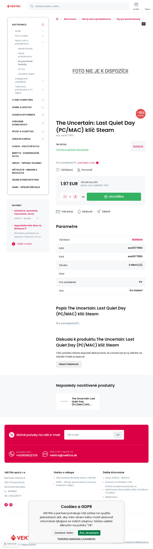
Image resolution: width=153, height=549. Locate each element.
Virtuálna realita (26, 73)
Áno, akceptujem (89, 533)
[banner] (14, 6)
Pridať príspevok (69, 364)
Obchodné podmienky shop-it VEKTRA (76, 477)
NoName (138, 146)
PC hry (21, 69)
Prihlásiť (118, 434)
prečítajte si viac (86, 162)
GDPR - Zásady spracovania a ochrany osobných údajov (76, 484)
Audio (18, 31)
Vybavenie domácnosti (19, 123)
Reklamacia (111, 497)
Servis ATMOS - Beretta (117, 477)
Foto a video (21, 35)
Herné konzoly (25, 48)
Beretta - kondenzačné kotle (25, 155)
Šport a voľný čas (23, 131)
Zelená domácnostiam (25, 179)
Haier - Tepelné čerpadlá (26, 187)
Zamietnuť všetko (64, 533)
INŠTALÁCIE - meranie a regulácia (24, 171)
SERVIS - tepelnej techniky (27, 163)
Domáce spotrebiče (23, 114)
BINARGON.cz (142, 542)
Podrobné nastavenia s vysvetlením (76, 539)
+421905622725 (27, 455)
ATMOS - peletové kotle (25, 146)
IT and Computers (22, 99)
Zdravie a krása (21, 138)
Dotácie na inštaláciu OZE (118, 482)
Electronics (70, 19)
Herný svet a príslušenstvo (96, 19)
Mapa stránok (29, 544)
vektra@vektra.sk (63, 455)
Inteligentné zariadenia (21, 80)
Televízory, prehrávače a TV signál (23, 89)
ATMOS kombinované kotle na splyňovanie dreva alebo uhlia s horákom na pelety (126, 489)
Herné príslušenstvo (25, 55)
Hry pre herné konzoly (128, 19)
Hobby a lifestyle (22, 107)
